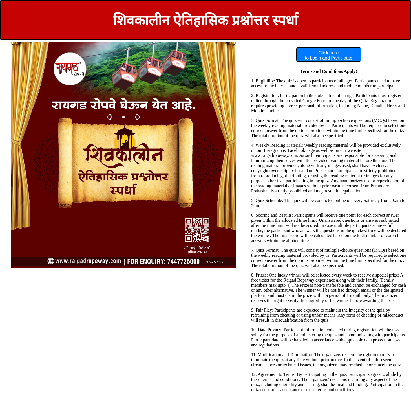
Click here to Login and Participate (328, 55)
